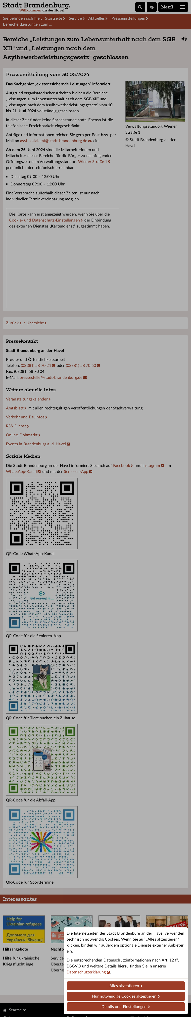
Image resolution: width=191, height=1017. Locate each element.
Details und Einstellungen (123, 1007)
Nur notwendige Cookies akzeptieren (124, 996)
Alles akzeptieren (124, 986)
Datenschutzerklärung (86, 972)
